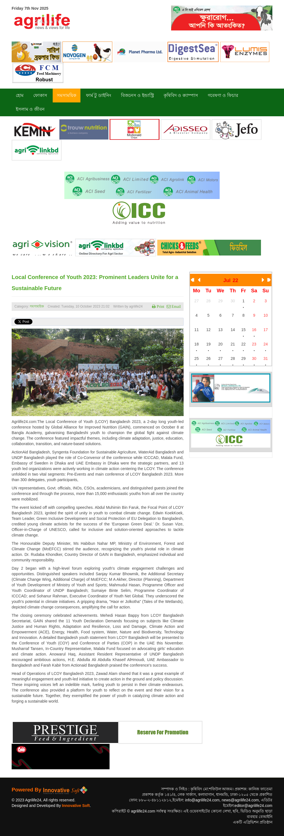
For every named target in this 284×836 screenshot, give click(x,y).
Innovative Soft (76, 805)
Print (160, 306)
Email (176, 306)
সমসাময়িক (37, 306)
